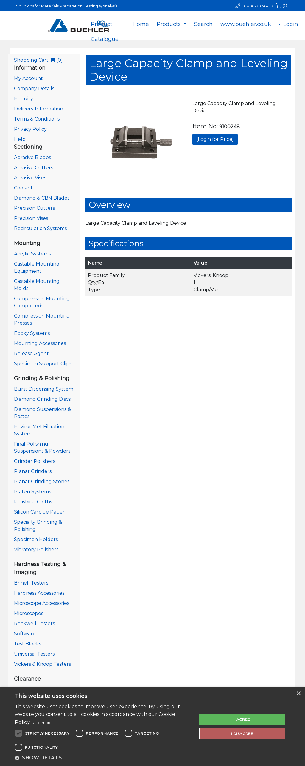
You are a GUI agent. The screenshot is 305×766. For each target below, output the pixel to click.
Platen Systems (32, 491)
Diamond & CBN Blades (41, 198)
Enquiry (23, 98)
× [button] (298, 693)
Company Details (34, 88)
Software (25, 633)
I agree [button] (242, 719)
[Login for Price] (215, 139)
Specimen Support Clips (42, 363)
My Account (28, 78)
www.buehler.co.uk (245, 24)
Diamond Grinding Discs (42, 399)
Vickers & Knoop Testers (42, 664)
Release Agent (31, 353)
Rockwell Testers (34, 623)
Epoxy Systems (32, 333)
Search (203, 24)
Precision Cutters (34, 208)
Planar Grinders (33, 471)
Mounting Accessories (40, 343)
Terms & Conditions (37, 119)
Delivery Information (38, 109)
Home (141, 24)
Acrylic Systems (32, 254)
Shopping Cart (38, 60)
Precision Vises (31, 218)
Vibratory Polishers (36, 549)
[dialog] (152, 726)
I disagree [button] (242, 733)
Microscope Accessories (41, 603)
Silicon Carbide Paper (39, 512)
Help (20, 139)
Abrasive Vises (30, 178)
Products (169, 24)
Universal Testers (34, 654)
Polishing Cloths (33, 502)
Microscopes (28, 613)
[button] (103, 758)
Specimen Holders (36, 539)
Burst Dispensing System (43, 389)
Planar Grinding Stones (41, 481)
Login (290, 24)
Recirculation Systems (40, 228)
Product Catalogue (105, 29)
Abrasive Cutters (33, 167)
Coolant (23, 188)
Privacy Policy (30, 129)
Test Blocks (27, 644)
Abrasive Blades (32, 157)
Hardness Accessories (39, 593)
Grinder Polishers (34, 461)
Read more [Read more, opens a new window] (41, 722)
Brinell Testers (31, 583)
